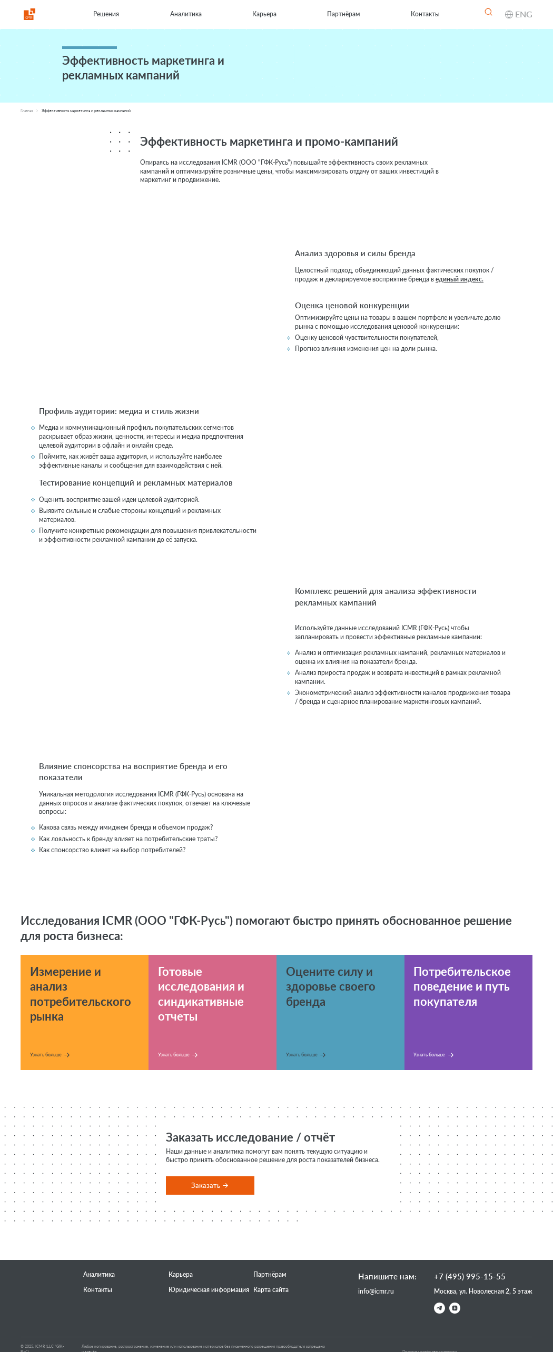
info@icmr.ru (376, 1291)
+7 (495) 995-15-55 (470, 1276)
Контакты (425, 14)
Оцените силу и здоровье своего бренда (331, 986)
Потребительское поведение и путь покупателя (462, 986)
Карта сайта (271, 1290)
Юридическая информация (209, 1290)
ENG (523, 14)
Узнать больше (46, 1054)
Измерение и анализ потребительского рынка (80, 993)
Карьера (264, 14)
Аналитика (186, 14)
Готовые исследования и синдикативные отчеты (201, 993)
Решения (106, 14)
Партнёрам (343, 14)
